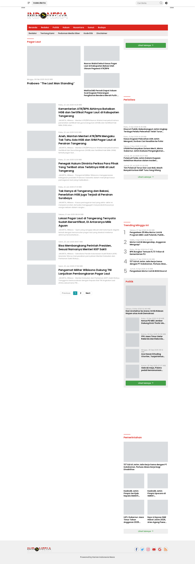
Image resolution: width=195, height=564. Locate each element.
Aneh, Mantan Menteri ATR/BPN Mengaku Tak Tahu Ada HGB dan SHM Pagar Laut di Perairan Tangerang (87, 139)
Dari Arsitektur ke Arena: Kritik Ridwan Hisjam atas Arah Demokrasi (144, 312)
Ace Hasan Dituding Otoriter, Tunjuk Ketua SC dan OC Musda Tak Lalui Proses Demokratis (153, 355)
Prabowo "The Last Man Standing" (51, 83)
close (23, 8)
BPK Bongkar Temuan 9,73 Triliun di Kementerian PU (147, 252)
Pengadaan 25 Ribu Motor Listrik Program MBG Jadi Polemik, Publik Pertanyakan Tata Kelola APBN (146, 233)
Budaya (102, 27)
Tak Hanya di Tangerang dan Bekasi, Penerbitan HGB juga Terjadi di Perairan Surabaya (85, 193)
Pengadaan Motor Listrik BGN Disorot (148, 271)
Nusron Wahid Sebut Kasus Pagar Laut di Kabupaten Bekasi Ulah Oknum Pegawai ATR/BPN (100, 66)
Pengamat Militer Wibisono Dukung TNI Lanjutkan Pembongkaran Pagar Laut (85, 270)
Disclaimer (102, 33)
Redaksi (45, 27)
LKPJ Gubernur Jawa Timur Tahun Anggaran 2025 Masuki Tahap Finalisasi (134, 519)
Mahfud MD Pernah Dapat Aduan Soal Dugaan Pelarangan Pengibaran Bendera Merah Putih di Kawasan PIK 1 (101, 93)
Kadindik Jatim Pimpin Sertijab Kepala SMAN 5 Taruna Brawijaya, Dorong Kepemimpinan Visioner (133, 493)
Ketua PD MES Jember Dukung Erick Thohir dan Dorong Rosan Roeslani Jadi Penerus (153, 321)
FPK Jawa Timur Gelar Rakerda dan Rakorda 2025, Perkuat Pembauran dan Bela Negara (152, 337)
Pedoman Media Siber (69, 33)
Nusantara (78, 27)
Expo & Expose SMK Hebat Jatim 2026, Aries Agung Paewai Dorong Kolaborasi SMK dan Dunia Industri (157, 519)
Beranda (33, 27)
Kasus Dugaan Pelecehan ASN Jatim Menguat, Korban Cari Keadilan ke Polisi (143, 140)
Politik (56, 27)
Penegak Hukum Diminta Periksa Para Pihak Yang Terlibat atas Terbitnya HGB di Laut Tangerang (88, 166)
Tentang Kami (47, 33)
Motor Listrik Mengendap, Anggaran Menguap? (148, 243)
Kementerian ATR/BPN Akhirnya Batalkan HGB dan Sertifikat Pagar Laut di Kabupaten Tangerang (89, 112)
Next (88, 291)
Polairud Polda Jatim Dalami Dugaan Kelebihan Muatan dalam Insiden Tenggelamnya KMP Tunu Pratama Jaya (143, 159)
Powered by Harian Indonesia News (97, 557)
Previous (66, 291)
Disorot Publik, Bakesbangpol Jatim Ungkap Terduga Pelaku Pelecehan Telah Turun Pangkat (145, 130)
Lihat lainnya (145, 45)
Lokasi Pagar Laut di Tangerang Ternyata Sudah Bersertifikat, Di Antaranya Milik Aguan (87, 220)
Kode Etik (88, 33)
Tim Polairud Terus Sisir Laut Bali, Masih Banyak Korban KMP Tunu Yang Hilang (143, 169)
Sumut (91, 27)
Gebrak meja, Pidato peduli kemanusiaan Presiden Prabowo (151, 369)
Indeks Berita (39, 3)
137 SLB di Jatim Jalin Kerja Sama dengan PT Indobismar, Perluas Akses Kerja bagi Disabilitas (148, 262)
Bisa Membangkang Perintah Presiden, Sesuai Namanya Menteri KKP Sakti (85, 245)
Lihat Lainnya (146, 177)
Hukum (66, 27)
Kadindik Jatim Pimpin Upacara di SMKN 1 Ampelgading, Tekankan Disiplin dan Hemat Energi (156, 493)
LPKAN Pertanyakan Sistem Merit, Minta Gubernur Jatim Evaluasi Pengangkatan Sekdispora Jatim (143, 149)
